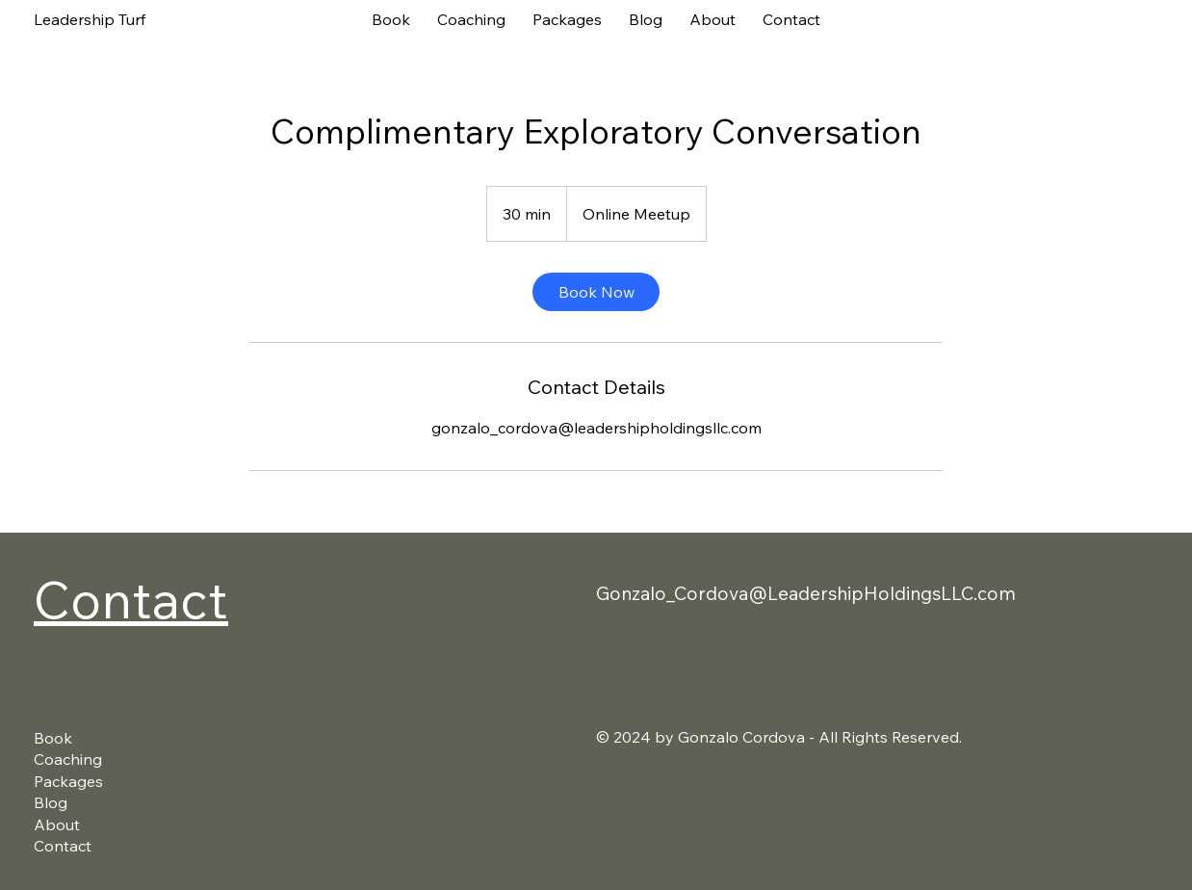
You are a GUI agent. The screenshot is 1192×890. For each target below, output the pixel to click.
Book (53, 737)
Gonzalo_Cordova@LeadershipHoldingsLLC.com (806, 593)
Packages (68, 781)
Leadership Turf (89, 19)
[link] (596, 292)
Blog (50, 802)
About (57, 824)
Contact (131, 598)
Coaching (68, 759)
